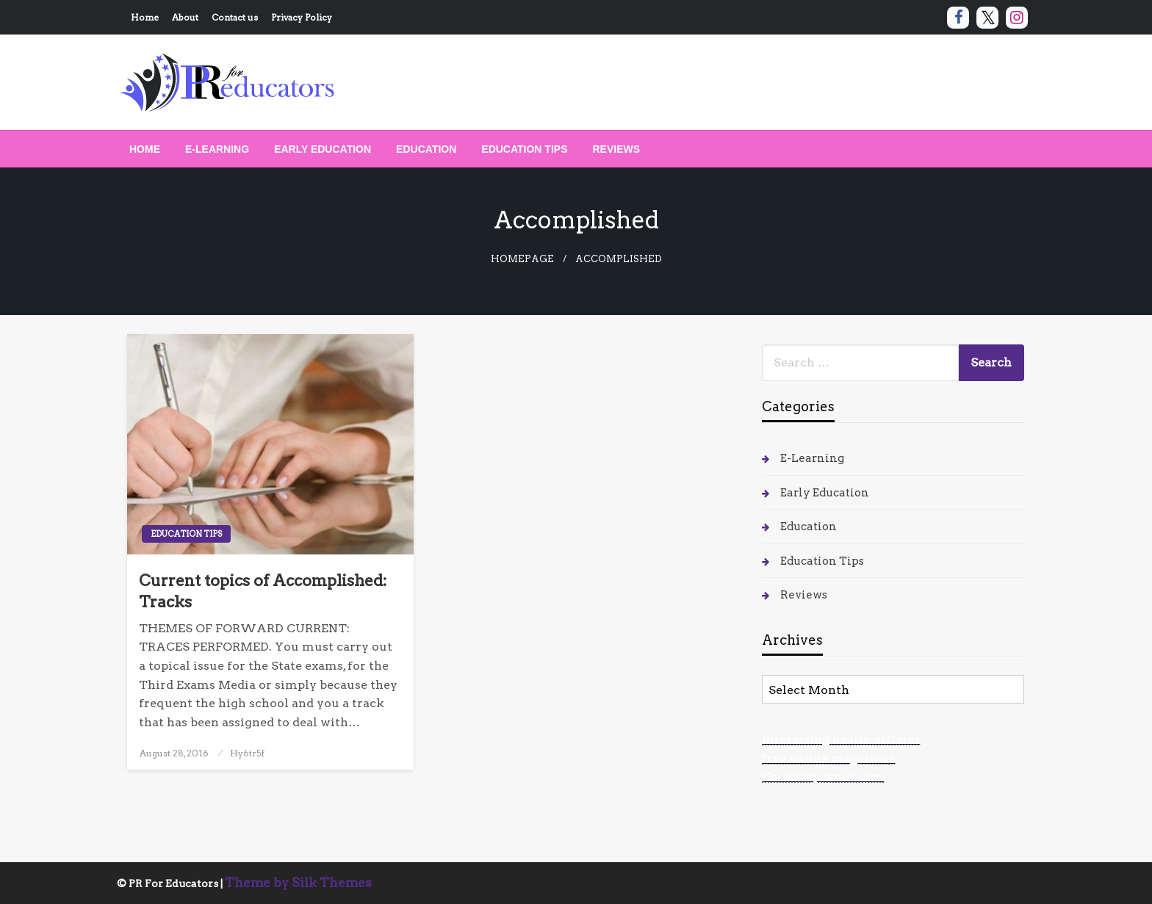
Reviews (617, 149)
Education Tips (524, 149)
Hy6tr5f (247, 753)
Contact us (235, 17)
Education (426, 149)
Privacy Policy (301, 17)
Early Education (322, 149)
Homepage (522, 258)
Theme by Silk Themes (298, 882)
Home (145, 17)
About (185, 17)
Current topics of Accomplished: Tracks (263, 591)
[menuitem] (145, 149)
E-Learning (217, 149)
